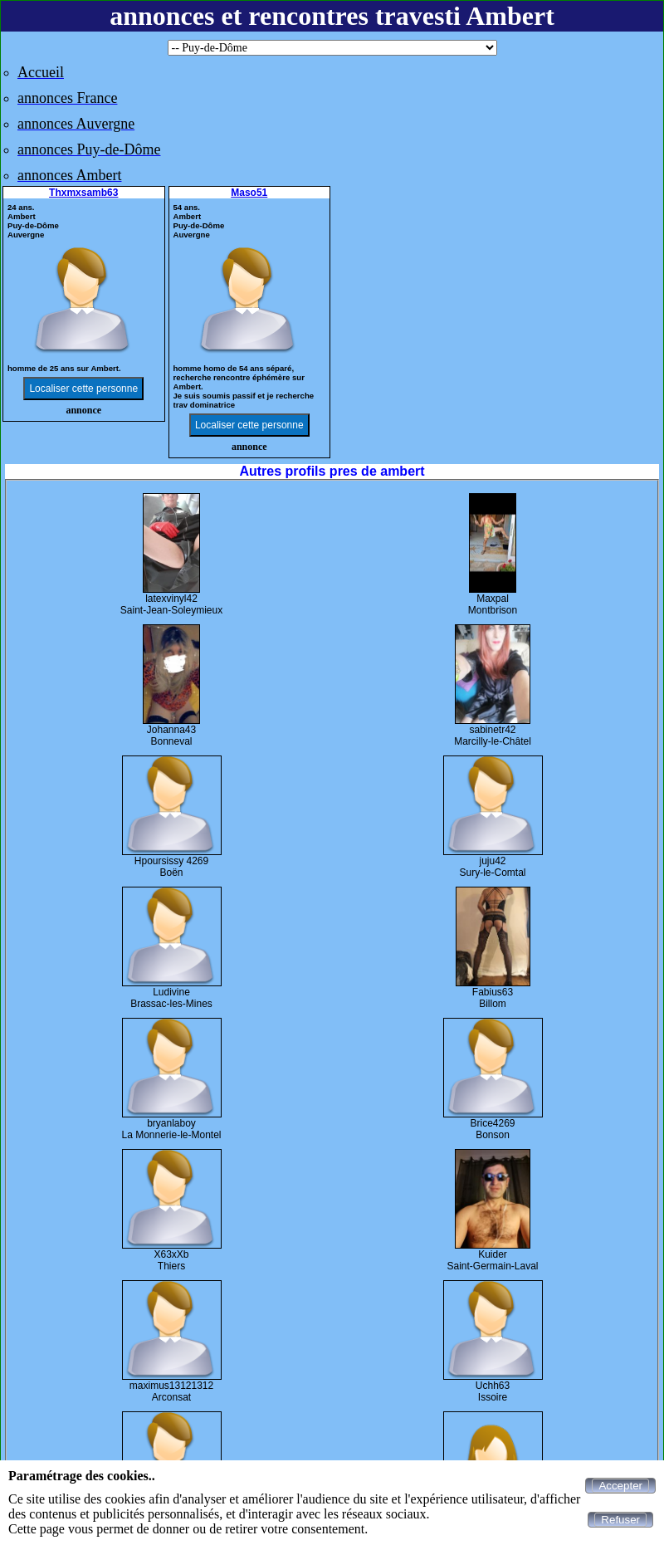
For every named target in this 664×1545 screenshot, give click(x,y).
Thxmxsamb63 (83, 192)
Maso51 (249, 192)
